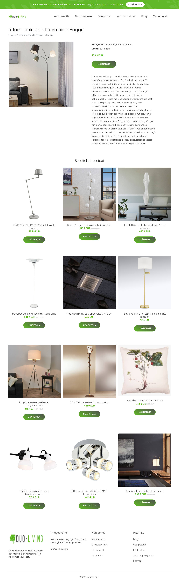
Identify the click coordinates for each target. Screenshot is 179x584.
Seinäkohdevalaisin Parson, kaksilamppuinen (34, 495)
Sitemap (137, 563)
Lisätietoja (104, 66)
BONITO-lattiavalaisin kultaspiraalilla (89, 404)
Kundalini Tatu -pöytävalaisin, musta (145, 493)
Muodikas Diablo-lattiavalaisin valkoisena (34, 315)
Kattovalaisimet (126, 17)
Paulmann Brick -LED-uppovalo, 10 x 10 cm (89, 315)
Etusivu (12, 37)
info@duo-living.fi (59, 551)
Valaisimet (104, 17)
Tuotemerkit (160, 17)
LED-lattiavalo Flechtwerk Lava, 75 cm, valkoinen (144, 229)
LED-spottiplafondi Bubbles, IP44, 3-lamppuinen (89, 495)
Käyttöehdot (139, 552)
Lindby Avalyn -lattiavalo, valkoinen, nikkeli (89, 227)
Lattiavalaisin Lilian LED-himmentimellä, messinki (145, 317)
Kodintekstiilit (61, 17)
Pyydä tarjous (135, 4)
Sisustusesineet (84, 17)
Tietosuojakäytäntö (143, 557)
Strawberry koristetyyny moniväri (145, 402)
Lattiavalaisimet (124, 46)
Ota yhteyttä (139, 546)
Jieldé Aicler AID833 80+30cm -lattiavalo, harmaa (34, 229)
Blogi (144, 17)
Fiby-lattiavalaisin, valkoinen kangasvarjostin (34, 406)
